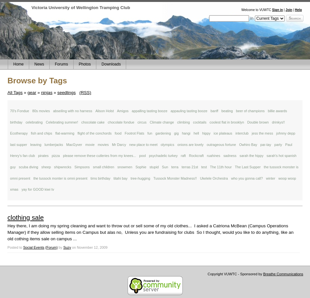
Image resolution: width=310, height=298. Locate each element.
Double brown (257, 122)
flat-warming (65, 133)
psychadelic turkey (163, 156)
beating (227, 111)
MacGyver (74, 145)
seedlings (66, 92)
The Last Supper (247, 167)
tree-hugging (140, 178)
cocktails (199, 122)
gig (176, 133)
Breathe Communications (283, 274)
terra (174, 167)
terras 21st (190, 167)
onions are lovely (190, 145)
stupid (154, 167)
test (204, 167)
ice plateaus (223, 133)
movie (90, 145)
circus (142, 122)
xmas (14, 189)
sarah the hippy (252, 156)
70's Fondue (19, 111)
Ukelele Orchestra (214, 178)
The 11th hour (221, 167)
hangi (186, 133)
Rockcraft (196, 156)
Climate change (162, 122)
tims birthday (100, 178)
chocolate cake (93, 122)
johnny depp (285, 133)
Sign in (277, 10)
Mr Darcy (119, 145)
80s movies (41, 111)
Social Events (33, 247)
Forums (61, 64)
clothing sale (25, 217)
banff (214, 111)
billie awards (277, 111)
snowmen (124, 167)
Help (298, 10)
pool (142, 156)
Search (295, 18)
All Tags (15, 92)
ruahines (213, 156)
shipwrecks (62, 167)
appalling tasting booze (149, 111)
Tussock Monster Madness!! (175, 178)
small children (103, 167)
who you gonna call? (247, 178)
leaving (35, 145)
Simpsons (82, 167)
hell (196, 133)
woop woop (287, 178)
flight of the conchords (95, 133)
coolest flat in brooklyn (226, 122)
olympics (167, 145)
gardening (163, 133)
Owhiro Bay (248, 145)
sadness (229, 156)
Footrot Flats (134, 133)
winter (270, 178)
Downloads (111, 64)
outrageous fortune (221, 145)
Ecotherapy (19, 133)
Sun (165, 167)
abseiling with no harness (72, 111)
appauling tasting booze (189, 111)
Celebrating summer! (62, 122)
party (278, 145)
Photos (85, 64)
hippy (206, 133)
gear (32, 92)
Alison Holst (104, 111)
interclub (242, 133)
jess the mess (262, 133)
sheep (46, 167)
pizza (56, 156)
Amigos (123, 111)
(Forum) (51, 247)
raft (183, 156)
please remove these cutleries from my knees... (99, 156)
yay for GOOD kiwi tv (37, 189)
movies (103, 145)
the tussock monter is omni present (60, 178)
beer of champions (250, 111)
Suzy (67, 247)
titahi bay (120, 178)
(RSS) (85, 92)
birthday (16, 122)
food (118, 133)
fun (150, 133)
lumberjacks (53, 145)
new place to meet (143, 145)
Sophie (141, 167)
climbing (183, 122)
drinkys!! (278, 122)
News (39, 64)
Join (289, 10)
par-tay (265, 145)
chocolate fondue (121, 122)
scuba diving (28, 167)
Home (18, 64)
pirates (43, 156)
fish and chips (41, 133)
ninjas (47, 92)
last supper (18, 145)
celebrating (34, 122)
